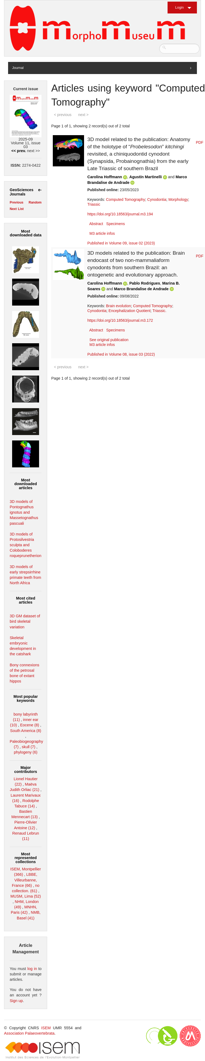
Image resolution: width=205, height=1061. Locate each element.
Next (13, 209)
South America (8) (25, 731)
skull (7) (28, 747)
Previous (16, 202)
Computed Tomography (125, 199)
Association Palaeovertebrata (29, 1033)
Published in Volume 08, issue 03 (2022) (121, 354)
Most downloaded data (25, 233)
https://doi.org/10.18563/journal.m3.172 (120, 320)
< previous (62, 115)
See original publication (108, 340)
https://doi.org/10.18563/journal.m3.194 (120, 214)
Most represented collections (26, 858)
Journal (18, 68)
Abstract (96, 224)
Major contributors (25, 769)
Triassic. (159, 311)
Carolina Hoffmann (104, 177)
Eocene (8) (29, 725)
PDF (199, 142)
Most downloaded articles (25, 484)
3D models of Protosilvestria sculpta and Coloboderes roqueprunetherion (25, 545)
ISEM (46, 1028)
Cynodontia (156, 199)
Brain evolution (118, 306)
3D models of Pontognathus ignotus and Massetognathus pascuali (24, 512)
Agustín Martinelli (145, 177)
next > (83, 115)
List (20, 209)
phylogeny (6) (25, 752)
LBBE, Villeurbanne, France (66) (24, 879)
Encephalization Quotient (130, 311)
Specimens (115, 224)
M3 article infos (102, 233)
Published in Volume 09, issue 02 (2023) (121, 243)
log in (32, 969)
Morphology (178, 199)
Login (179, 7)
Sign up (16, 1001)
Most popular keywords (25, 698)
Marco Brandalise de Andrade (141, 289)
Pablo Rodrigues (144, 283)
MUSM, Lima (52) (26, 896)
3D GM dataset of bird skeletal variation (25, 621)
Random (35, 202)
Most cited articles (25, 600)
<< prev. (18, 151)
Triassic (93, 204)
